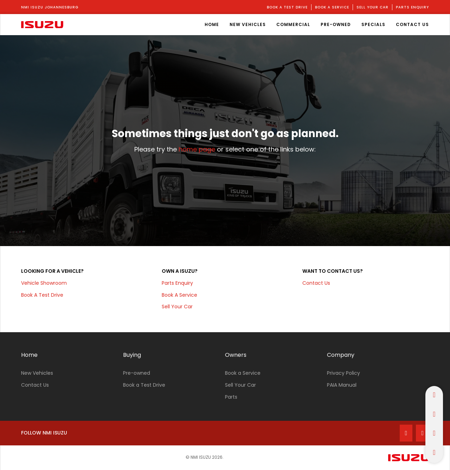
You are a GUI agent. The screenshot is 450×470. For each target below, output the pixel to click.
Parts (231, 396)
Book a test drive (42, 294)
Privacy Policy (343, 372)
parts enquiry (412, 7)
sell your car (372, 7)
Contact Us (316, 282)
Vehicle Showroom (44, 282)
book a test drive (287, 7)
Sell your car (177, 306)
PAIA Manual (341, 384)
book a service (332, 7)
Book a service (179, 294)
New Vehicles (37, 372)
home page (197, 149)
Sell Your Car (240, 384)
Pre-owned (136, 372)
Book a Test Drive (144, 384)
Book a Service (243, 372)
